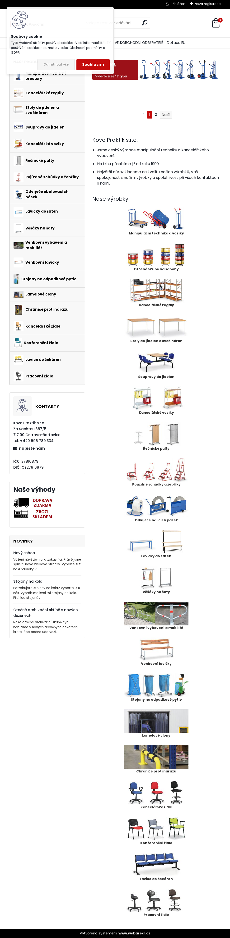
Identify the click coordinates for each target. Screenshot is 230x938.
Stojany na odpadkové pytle (156, 687)
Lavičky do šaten (156, 544)
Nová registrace (208, 3)
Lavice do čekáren (156, 867)
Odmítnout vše (56, 64)
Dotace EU (176, 42)
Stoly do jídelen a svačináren (156, 329)
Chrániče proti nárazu (156, 759)
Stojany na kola (27, 581)
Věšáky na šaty (156, 580)
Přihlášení (178, 3)
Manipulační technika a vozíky (156, 221)
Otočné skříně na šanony (156, 257)
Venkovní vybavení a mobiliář (156, 616)
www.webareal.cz (134, 933)
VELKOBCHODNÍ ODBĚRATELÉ (139, 42)
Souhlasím (93, 64)
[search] (144, 22)
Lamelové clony (156, 723)
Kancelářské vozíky (156, 400)
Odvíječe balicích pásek (156, 508)
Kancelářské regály (156, 293)
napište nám (32, 448)
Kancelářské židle (156, 795)
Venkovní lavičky (156, 652)
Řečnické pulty (156, 436)
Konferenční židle (156, 831)
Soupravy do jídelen (156, 365)
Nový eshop (24, 552)
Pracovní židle (156, 903)
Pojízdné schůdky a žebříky (156, 472)
